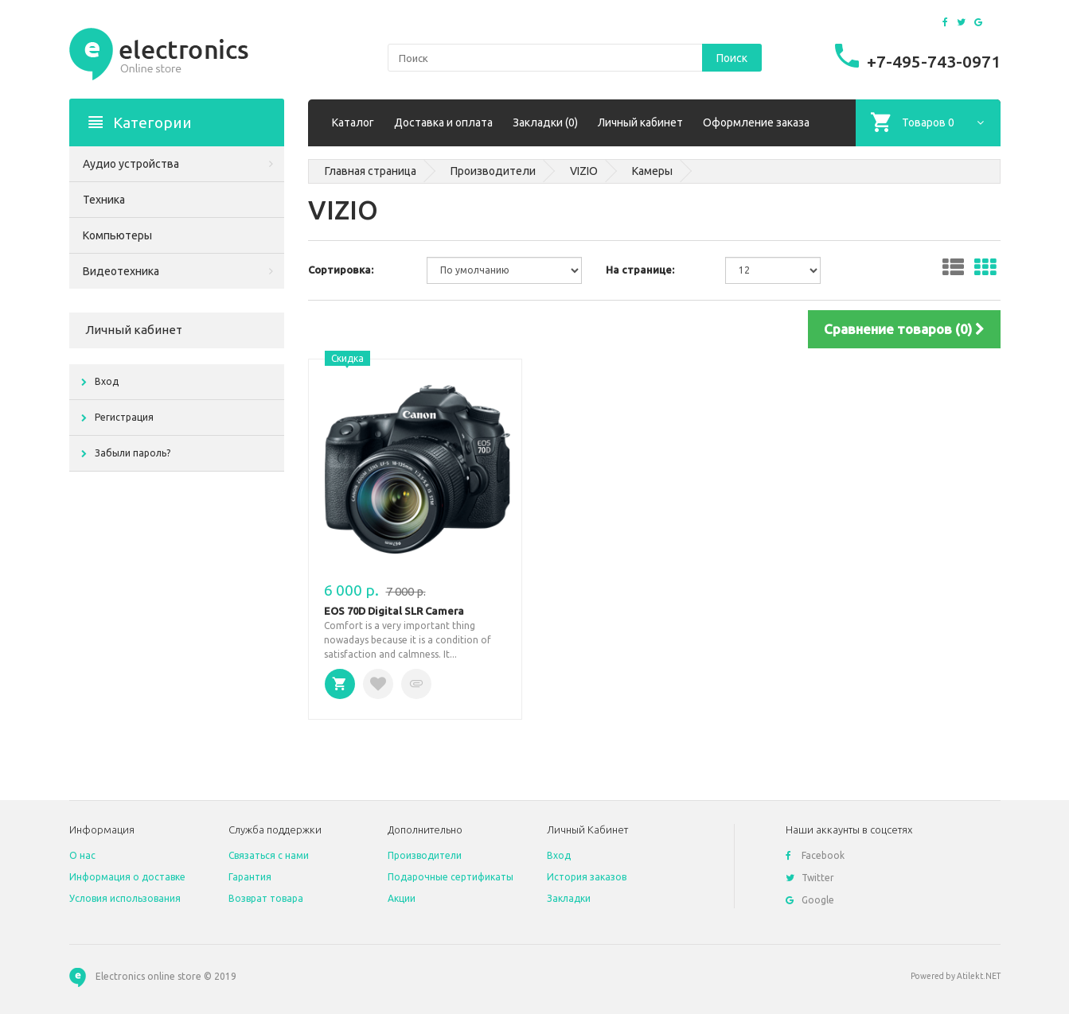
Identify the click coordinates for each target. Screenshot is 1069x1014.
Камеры (652, 171)
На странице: (640, 269)
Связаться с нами (268, 855)
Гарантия (249, 877)
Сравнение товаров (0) (904, 328)
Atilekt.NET (979, 976)
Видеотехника (121, 271)
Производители (493, 171)
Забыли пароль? (125, 453)
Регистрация (117, 417)
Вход (100, 382)
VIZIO (584, 171)
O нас (82, 855)
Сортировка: (340, 269)
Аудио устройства (131, 163)
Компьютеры (117, 235)
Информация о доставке (127, 877)
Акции (402, 898)
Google (810, 900)
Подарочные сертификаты (450, 877)
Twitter (810, 877)
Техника (104, 199)
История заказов (586, 877)
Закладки (569, 898)
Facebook (815, 855)
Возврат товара (265, 898)
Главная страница (370, 171)
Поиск (731, 58)
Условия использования (125, 898)
